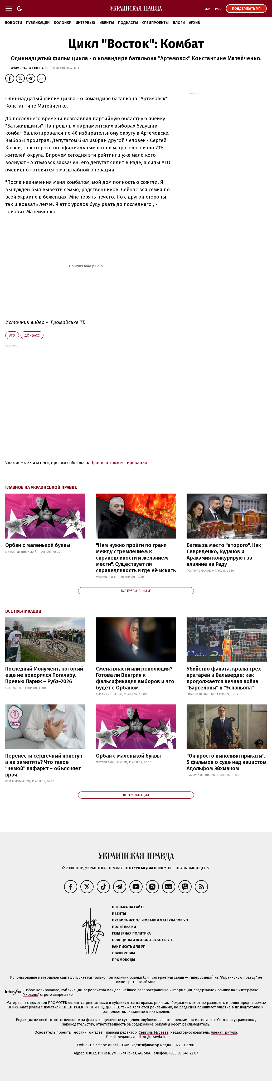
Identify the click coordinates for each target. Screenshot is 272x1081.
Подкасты (128, 23)
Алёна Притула (224, 1032)
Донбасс (32, 335)
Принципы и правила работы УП (142, 940)
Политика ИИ (124, 927)
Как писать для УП (128, 946)
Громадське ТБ (68, 322)
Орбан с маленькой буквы (37, 545)
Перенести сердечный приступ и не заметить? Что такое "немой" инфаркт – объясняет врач (43, 765)
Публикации (38, 23)
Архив (194, 23)
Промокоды (123, 960)
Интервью (85, 23)
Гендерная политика (131, 933)
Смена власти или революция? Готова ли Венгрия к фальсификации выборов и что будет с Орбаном (135, 678)
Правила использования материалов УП (150, 920)
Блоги (179, 23)
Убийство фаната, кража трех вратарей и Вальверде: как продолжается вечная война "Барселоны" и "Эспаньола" (224, 678)
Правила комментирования (118, 462)
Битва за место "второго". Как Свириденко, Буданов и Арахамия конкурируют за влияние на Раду (224, 554)
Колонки (62, 23)
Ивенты (106, 23)
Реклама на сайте (128, 907)
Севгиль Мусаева (153, 1032)
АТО (12, 335)
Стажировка (123, 953)
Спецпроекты (155, 23)
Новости (13, 23)
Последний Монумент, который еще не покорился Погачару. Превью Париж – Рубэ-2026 (44, 675)
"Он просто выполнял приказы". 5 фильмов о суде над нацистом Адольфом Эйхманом (226, 762)
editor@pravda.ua (152, 1037)
